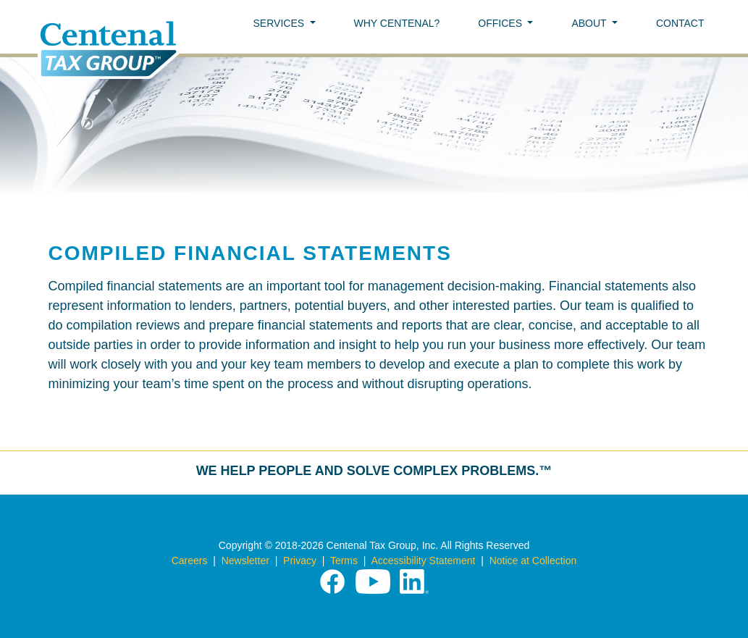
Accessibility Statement (423, 560)
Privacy (299, 560)
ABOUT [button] (590, 23)
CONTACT (680, 23)
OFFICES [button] (501, 23)
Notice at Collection (533, 560)
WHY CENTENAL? (397, 23)
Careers (190, 560)
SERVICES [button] (280, 23)
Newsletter (245, 560)
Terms (344, 560)
